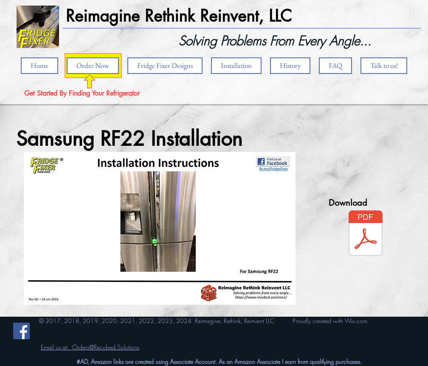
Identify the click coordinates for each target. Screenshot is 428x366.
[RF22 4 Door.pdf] (365, 234)
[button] (236, 65)
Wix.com (356, 321)
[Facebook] (21, 331)
